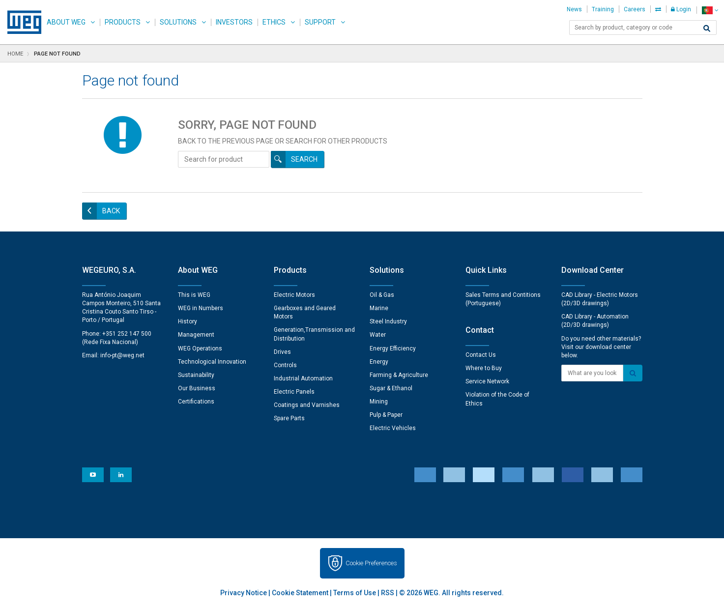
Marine (379, 308)
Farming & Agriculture (399, 375)
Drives (282, 351)
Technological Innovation (212, 361)
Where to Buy (483, 368)
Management (196, 334)
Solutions (178, 22)
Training (603, 9)
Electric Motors (294, 294)
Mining (379, 401)
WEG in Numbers (200, 308)
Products (123, 22)
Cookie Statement (300, 593)
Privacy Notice (243, 593)
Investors (234, 22)
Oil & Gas (382, 294)
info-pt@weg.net (122, 355)
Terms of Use (354, 593)
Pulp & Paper (386, 414)
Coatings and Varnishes (307, 405)
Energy (379, 361)
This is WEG (194, 294)
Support (320, 22)
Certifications (196, 401)
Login (681, 9)
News (574, 9)
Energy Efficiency (393, 348)
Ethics (274, 22)
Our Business (196, 388)
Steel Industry (388, 321)
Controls (285, 365)
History (187, 321)
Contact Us (480, 354)
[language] (710, 10)
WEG (21, 22)
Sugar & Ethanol (391, 388)
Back (111, 211)
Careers (634, 9)
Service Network (487, 381)
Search (304, 159)
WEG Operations (200, 348)
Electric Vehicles (393, 428)
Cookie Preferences (371, 563)
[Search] (707, 28)
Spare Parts (289, 418)
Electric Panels (294, 391)
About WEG (66, 22)
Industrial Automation (303, 378)
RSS (387, 593)
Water (378, 334)
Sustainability (196, 375)
